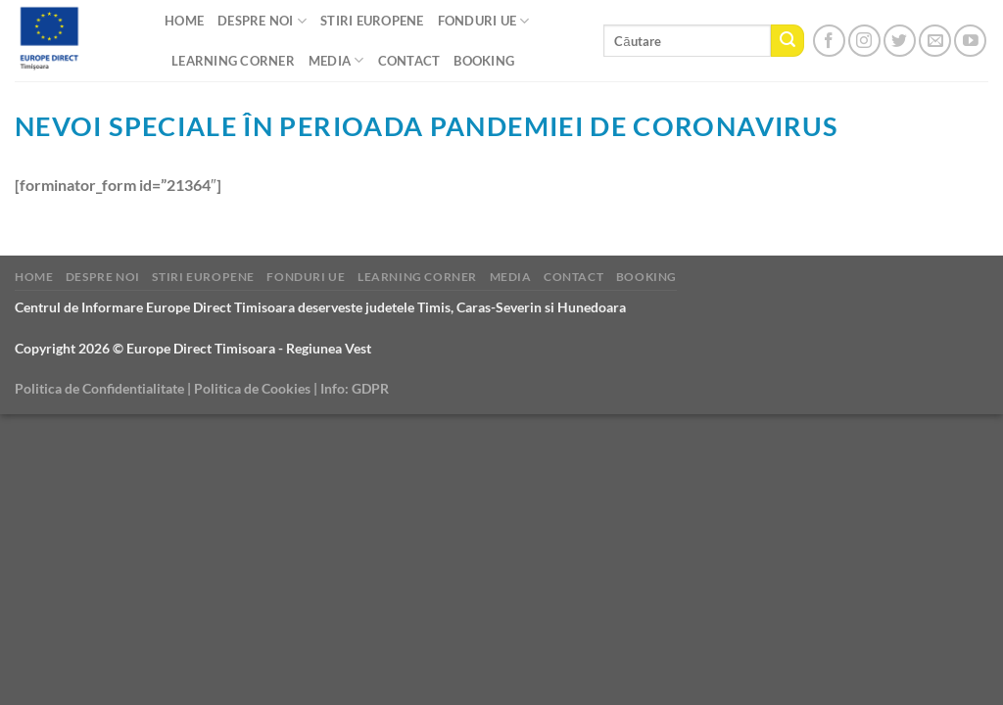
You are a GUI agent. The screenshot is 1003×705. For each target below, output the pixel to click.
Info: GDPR (354, 388)
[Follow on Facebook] (829, 40)
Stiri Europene (372, 20)
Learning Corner (233, 61)
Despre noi (262, 21)
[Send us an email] (935, 40)
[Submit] (787, 41)
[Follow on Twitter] (900, 40)
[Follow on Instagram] (864, 40)
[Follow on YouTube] (970, 40)
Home (184, 20)
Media (336, 60)
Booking (484, 61)
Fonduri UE (484, 21)
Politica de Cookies (252, 388)
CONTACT (409, 61)
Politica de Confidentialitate (99, 388)
